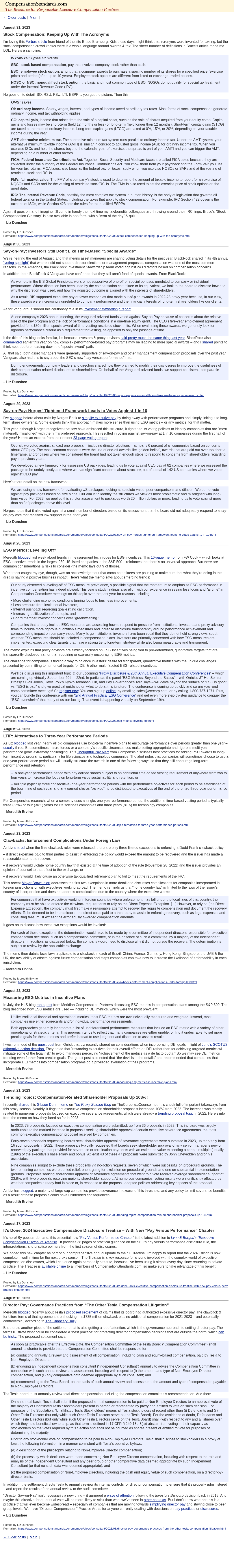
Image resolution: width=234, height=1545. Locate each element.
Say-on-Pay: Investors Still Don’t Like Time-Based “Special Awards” (69, 251)
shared (207, 342)
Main (33, 17)
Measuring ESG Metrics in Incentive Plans (44, 997)
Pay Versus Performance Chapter (106, 1238)
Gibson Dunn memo (52, 1104)
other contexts (155, 1500)
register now (68, 691)
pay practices (185, 1509)
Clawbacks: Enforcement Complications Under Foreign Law (61, 840)
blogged (16, 418)
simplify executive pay (99, 418)
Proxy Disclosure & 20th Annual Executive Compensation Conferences (155, 673)
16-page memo (163, 557)
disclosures (209, 1509)
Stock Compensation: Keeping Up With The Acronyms (56, 34)
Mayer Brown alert (36, 883)
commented (12, 342)
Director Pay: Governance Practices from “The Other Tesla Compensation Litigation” (86, 1305)
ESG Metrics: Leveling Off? (29, 550)
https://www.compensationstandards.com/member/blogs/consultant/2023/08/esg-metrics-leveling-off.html (86, 720)
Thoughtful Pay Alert (93, 752)
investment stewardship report (107, 309)
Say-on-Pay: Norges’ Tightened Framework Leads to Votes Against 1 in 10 (75, 410)
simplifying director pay (168, 1504)
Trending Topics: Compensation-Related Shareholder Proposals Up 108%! (75, 1097)
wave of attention (120, 1495)
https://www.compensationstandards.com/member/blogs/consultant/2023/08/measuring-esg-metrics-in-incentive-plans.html (97, 1082)
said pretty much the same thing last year (153, 338)
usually (8, 748)
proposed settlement (82, 1312)
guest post (46, 1044)
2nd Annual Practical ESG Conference (105, 695)
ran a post (44, 1005)
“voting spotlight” (16, 263)
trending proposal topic (176, 1113)
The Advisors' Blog (77, 6)
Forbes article (36, 41)
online (111, 691)
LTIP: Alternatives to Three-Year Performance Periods (55, 736)
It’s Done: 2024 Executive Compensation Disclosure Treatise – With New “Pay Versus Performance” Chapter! (109, 1230)
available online (54, 1266)
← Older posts (14, 17)
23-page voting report (90, 438)
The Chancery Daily (60, 1321)
